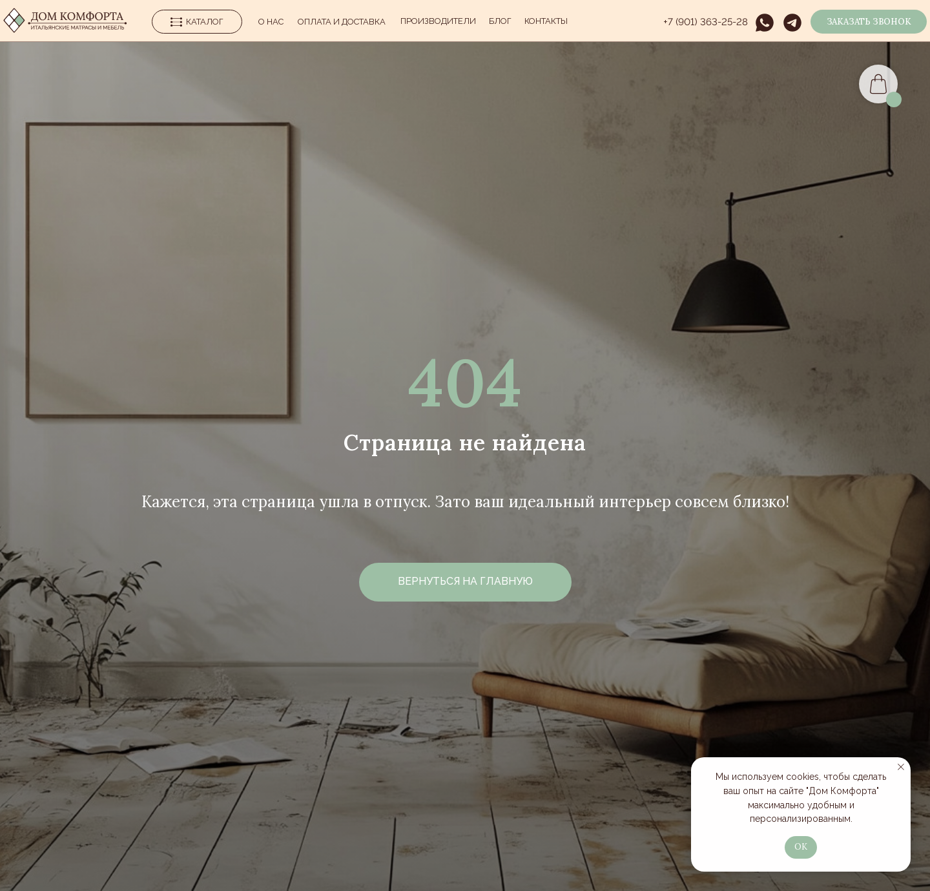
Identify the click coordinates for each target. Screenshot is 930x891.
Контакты (546, 21)
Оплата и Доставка (342, 21)
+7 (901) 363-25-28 (705, 22)
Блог (500, 21)
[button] (869, 22)
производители (438, 21)
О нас (271, 21)
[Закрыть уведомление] (900, 766)
